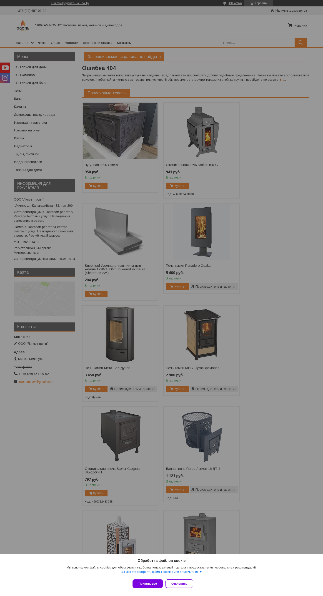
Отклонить (181, 583)
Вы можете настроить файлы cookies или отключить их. (160, 573)
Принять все (147, 583)
